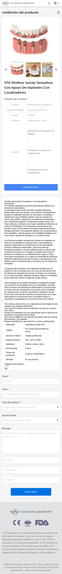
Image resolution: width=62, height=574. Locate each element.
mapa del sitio (30, 564)
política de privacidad (13, 564)
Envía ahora (31, 492)
